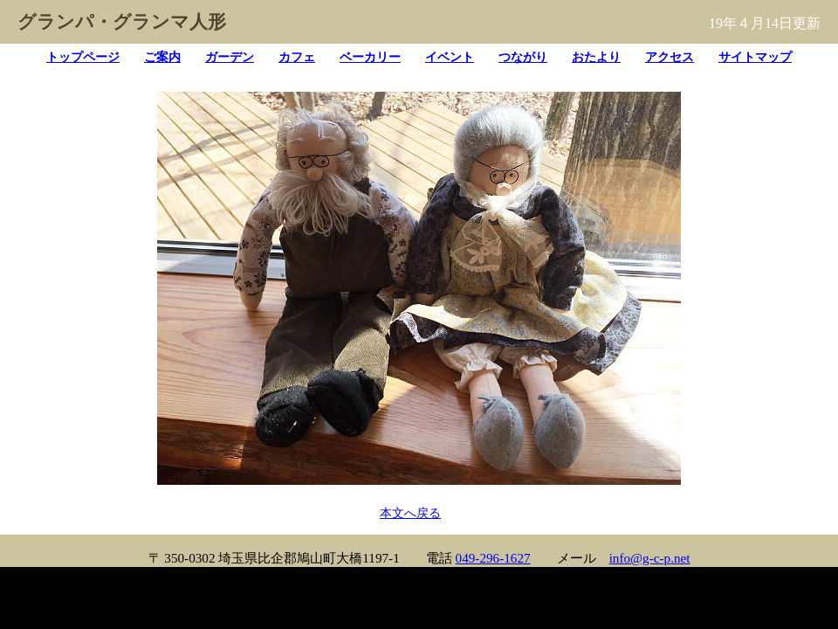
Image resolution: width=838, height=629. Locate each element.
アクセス (669, 57)
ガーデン (229, 57)
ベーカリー (370, 57)
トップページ (83, 57)
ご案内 (162, 57)
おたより (596, 57)
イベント (449, 57)
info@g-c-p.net (649, 557)
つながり (522, 57)
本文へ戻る (410, 513)
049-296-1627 (493, 557)
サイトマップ (755, 57)
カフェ (296, 57)
